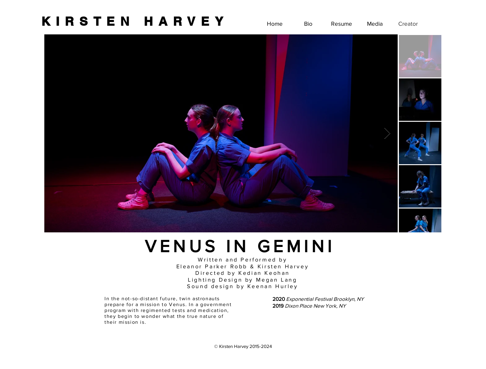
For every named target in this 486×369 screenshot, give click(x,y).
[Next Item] (387, 133)
